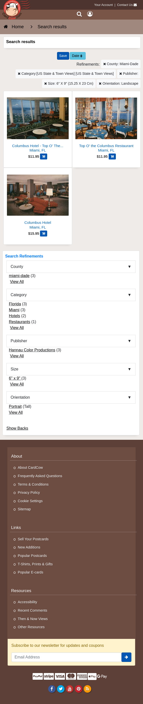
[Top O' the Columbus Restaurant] (106, 124)
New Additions (29, 547)
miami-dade (19, 276)
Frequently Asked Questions (40, 476)
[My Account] (90, 14)
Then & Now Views (33, 619)
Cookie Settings (30, 501)
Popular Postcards (32, 556)
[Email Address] (66, 657)
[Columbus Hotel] (37, 200)
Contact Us (125, 5)
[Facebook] (51, 688)
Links (16, 527)
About (16, 456)
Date (77, 56)
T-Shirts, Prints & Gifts (35, 564)
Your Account (103, 5)
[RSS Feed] (87, 688)
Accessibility (27, 602)
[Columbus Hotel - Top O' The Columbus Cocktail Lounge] (37, 124)
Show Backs (17, 428)
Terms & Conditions (33, 484)
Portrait (15, 406)
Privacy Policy (29, 493)
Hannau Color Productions (32, 350)
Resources (21, 590)
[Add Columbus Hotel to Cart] (43, 233)
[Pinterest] (78, 688)
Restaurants (19, 322)
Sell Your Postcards (33, 539)
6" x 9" (15, 378)
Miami (14, 310)
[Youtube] (69, 688)
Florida (15, 304)
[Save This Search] (63, 56)
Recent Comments (32, 610)
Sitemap (24, 509)
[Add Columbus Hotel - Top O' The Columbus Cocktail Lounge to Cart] (43, 156)
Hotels (14, 316)
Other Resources (31, 627)
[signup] (126, 657)
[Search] (79, 14)
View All (17, 282)
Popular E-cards (30, 572)
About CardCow (30, 467)
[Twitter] (60, 688)
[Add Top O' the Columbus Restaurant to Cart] (112, 156)
